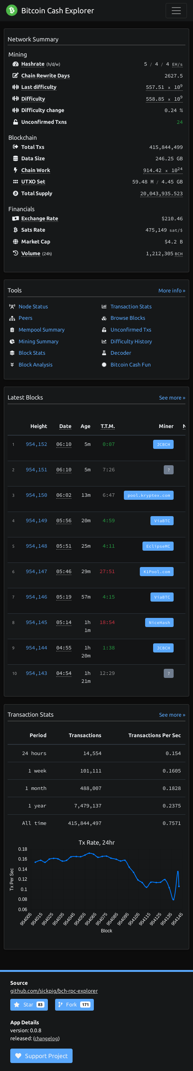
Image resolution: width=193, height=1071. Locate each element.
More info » (171, 290)
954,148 (36, 545)
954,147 (36, 571)
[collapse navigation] (176, 10)
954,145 (36, 622)
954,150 (36, 494)
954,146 (36, 596)
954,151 (36, 469)
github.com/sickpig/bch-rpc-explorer (54, 991)
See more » (172, 398)
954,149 (36, 520)
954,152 (36, 444)
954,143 (36, 673)
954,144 (36, 647)
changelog (46, 1038)
